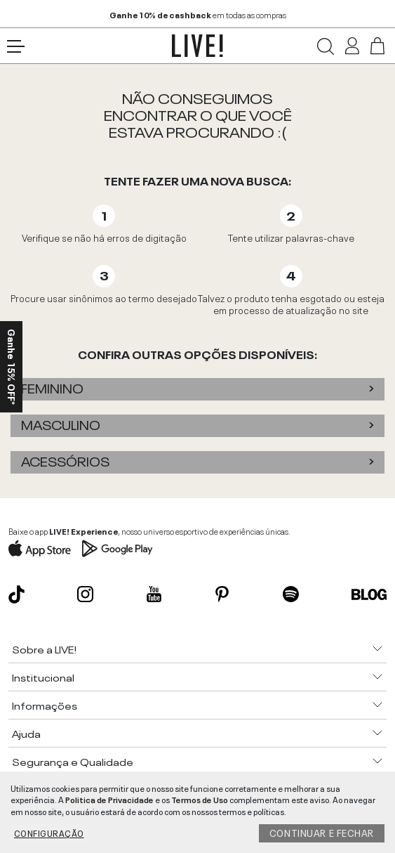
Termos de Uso (199, 799)
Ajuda (26, 733)
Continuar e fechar (321, 832)
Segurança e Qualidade (72, 761)
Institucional (43, 677)
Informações (44, 705)
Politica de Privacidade (109, 799)
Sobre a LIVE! (44, 649)
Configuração (49, 832)
